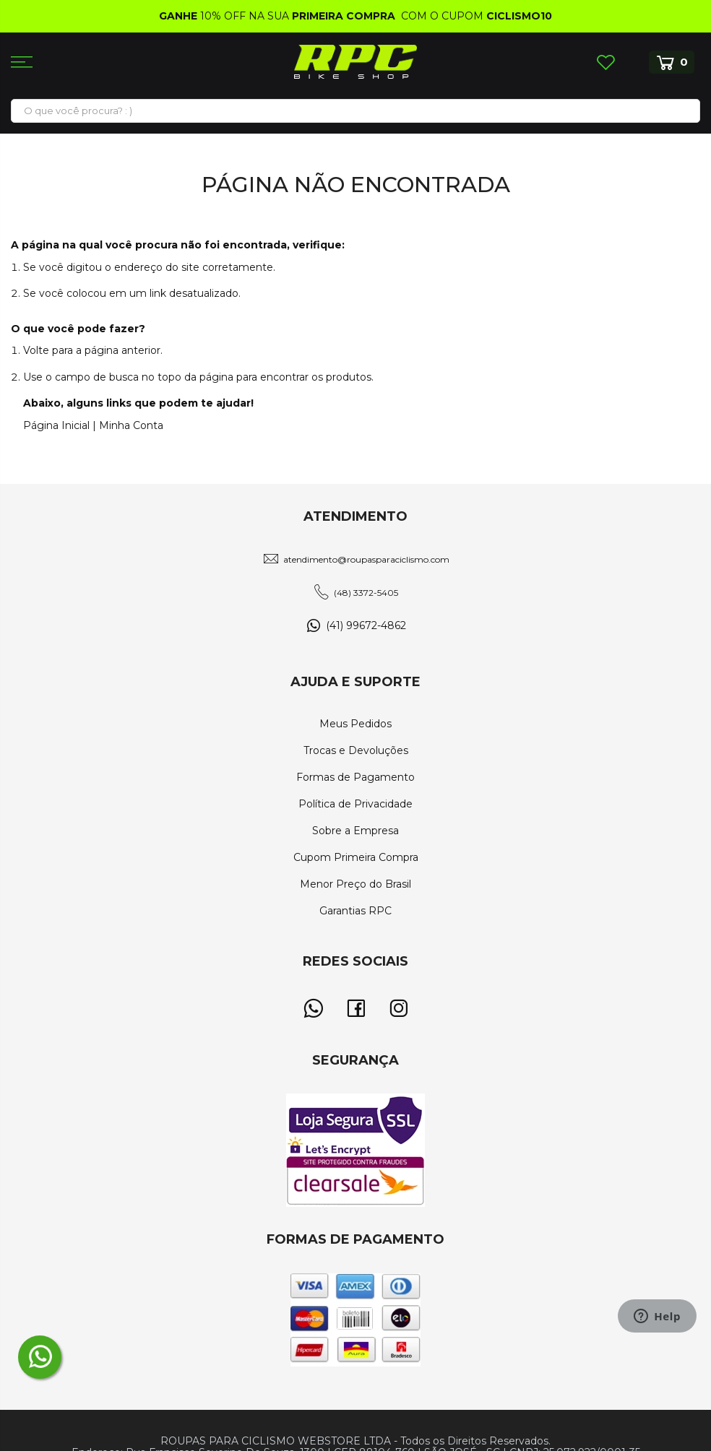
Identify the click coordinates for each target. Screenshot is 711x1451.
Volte (36, 350)
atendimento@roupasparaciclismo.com (366, 559)
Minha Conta (131, 425)
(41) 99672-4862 (366, 625)
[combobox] (355, 110)
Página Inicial (56, 425)
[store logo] (355, 62)
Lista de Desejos (605, 62)
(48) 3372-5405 (366, 592)
